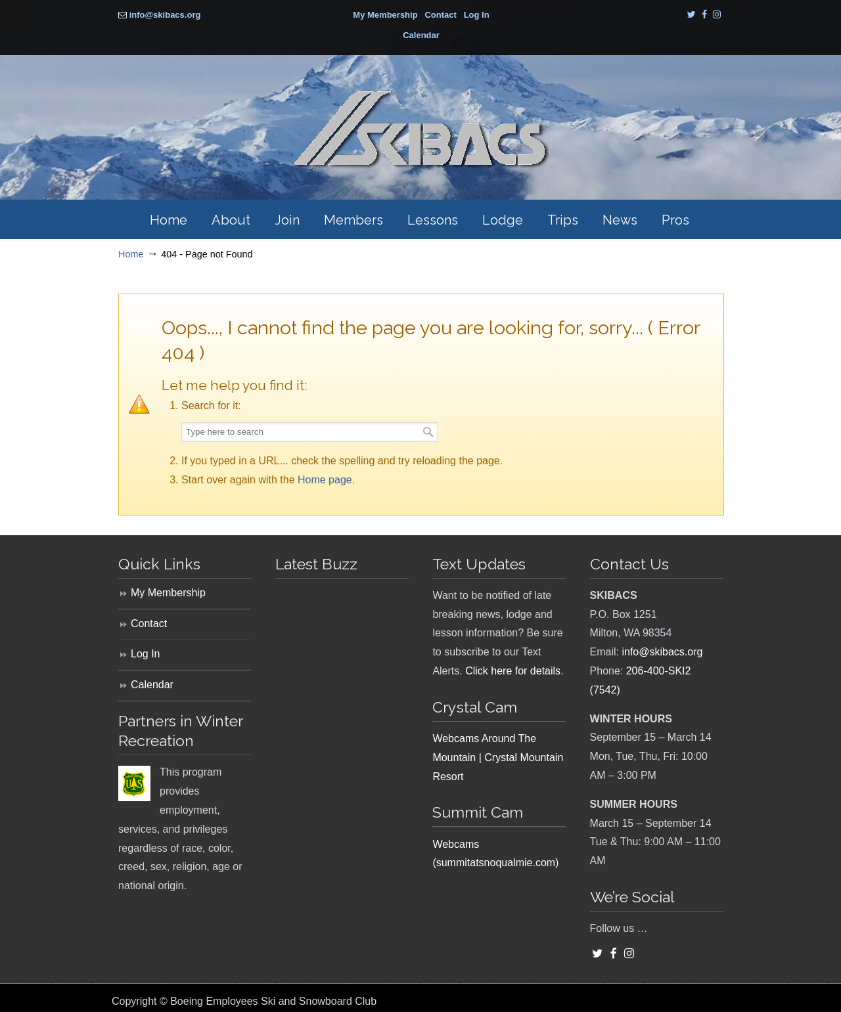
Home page (325, 479)
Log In (476, 15)
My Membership (385, 15)
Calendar (421, 35)
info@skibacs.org (165, 15)
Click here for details (512, 670)
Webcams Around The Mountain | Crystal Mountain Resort (497, 757)
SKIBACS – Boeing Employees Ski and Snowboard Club (420, 130)
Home (130, 254)
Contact (440, 15)
